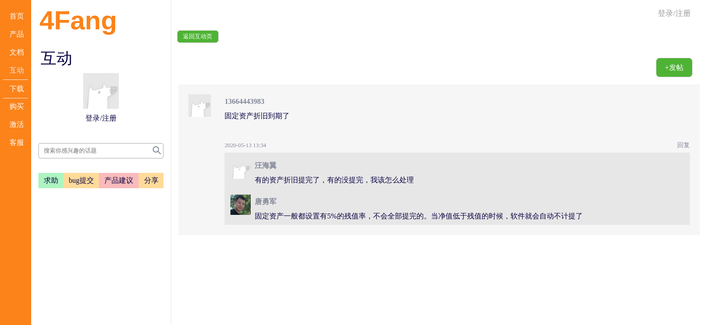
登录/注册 (674, 13)
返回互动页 (197, 36)
